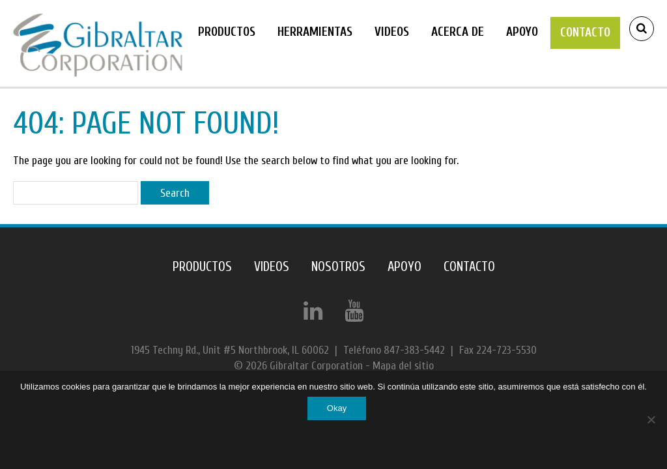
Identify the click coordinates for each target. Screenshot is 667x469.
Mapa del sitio (403, 366)
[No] (650, 419)
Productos (226, 32)
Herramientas (314, 32)
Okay (337, 408)
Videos (392, 32)
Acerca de (457, 32)
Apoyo (522, 32)
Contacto (585, 32)
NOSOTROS (338, 266)
